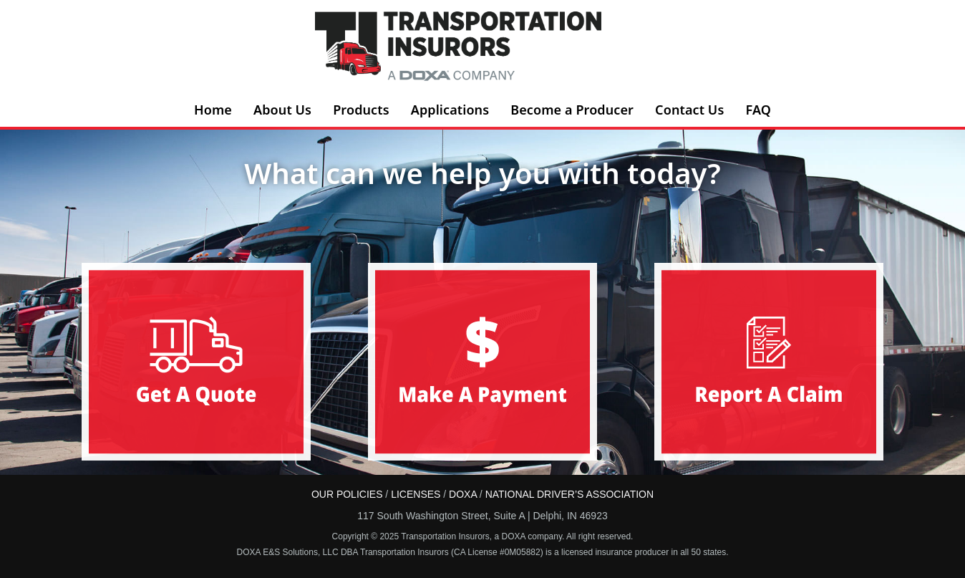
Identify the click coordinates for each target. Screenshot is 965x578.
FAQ (758, 109)
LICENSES (415, 494)
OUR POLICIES (347, 494)
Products (361, 109)
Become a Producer (572, 109)
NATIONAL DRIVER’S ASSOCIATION (569, 494)
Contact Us (689, 109)
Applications (450, 109)
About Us (282, 109)
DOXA (463, 494)
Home (213, 109)
